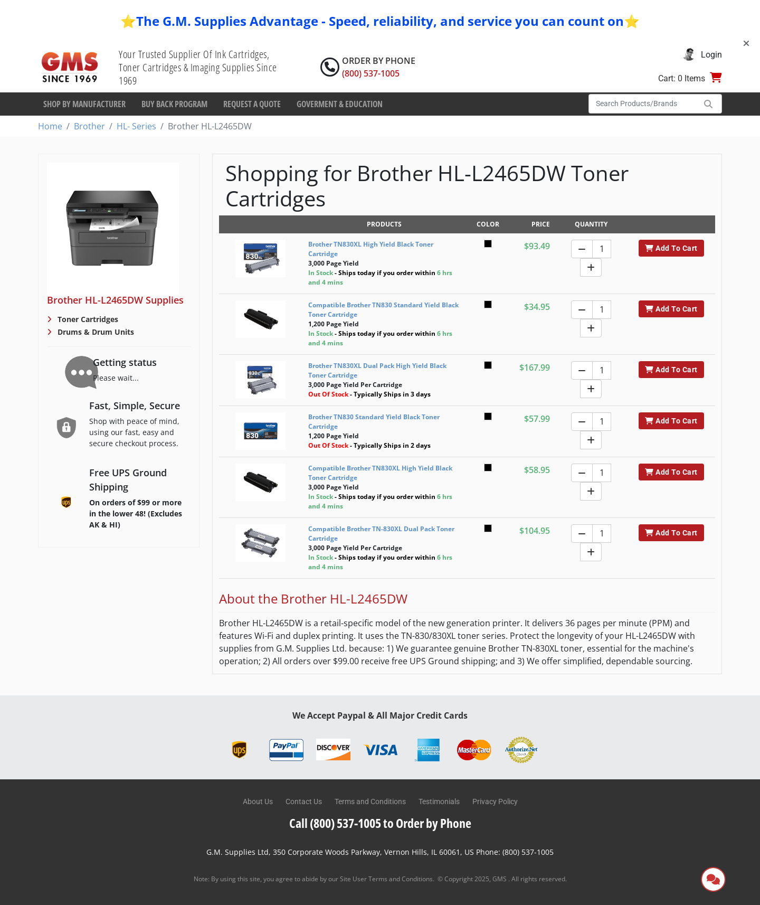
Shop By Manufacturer (84, 104)
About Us (258, 801)
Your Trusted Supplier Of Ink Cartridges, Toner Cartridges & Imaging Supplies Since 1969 (198, 67)
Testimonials (439, 801)
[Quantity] (601, 249)
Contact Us (304, 801)
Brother (89, 126)
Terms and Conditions (370, 801)
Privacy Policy (495, 801)
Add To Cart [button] (671, 248)
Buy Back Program (174, 104)
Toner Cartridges (86, 319)
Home (50, 126)
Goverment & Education (340, 104)
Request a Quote (252, 104)
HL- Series (136, 126)
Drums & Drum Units (94, 332)
